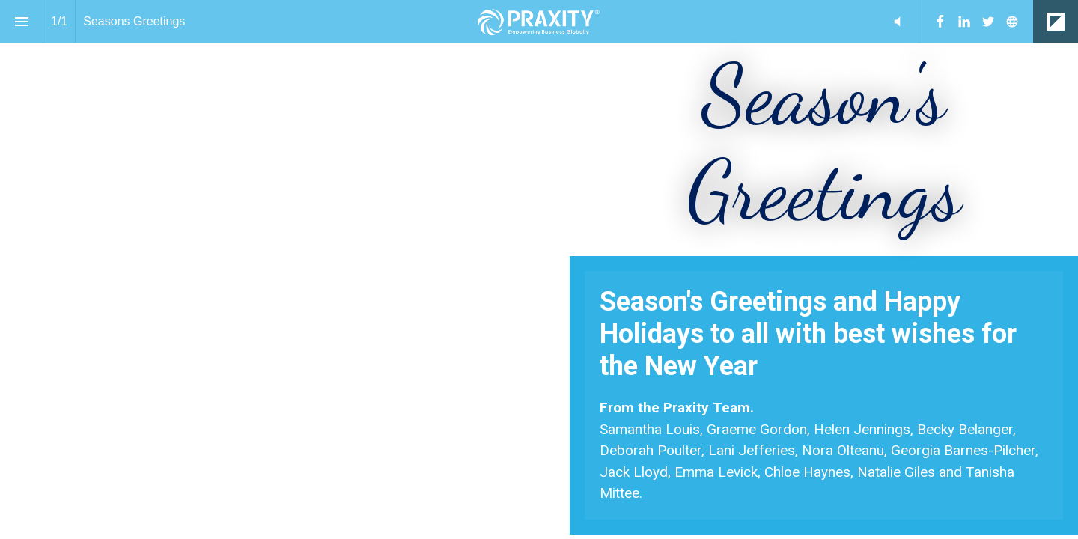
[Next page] (1040, 478)
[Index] (21, 21)
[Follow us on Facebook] (940, 21)
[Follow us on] (1012, 21)
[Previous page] (1009, 478)
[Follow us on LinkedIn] (964, 21)
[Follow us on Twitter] (988, 21)
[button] (897, 21)
